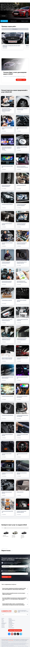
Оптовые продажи (11, 627)
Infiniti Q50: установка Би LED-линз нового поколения (11, 46)
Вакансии (3, 626)
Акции (2, 619)
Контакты (10, 618)
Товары (3, 621)
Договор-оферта (11, 625)
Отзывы (3, 620)
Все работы (15, 29)
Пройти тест (19, 79)
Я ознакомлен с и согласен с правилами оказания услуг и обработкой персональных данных (15, 571)
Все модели (4, 15)
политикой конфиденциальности (12, 570)
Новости (3, 618)
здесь (26, 640)
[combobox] (16, 528)
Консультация (4, 21)
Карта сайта (10, 626)
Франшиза (3, 627)
